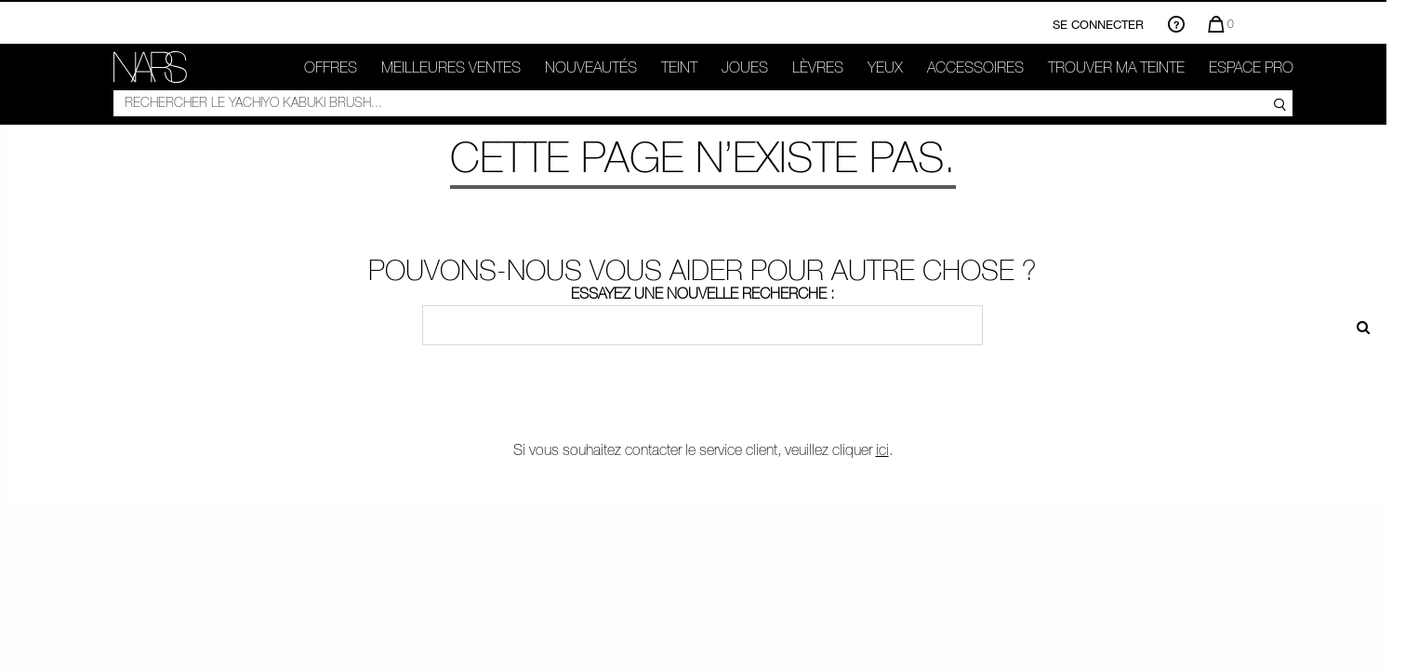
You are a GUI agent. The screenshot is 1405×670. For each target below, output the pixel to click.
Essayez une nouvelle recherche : (702, 293)
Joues (745, 67)
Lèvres (817, 67)
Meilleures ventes (451, 67)
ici (882, 449)
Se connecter (1098, 24)
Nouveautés (591, 67)
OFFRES (330, 67)
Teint (679, 67)
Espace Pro (1251, 67)
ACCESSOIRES (975, 67)
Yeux (885, 67)
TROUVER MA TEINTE (1116, 67)
